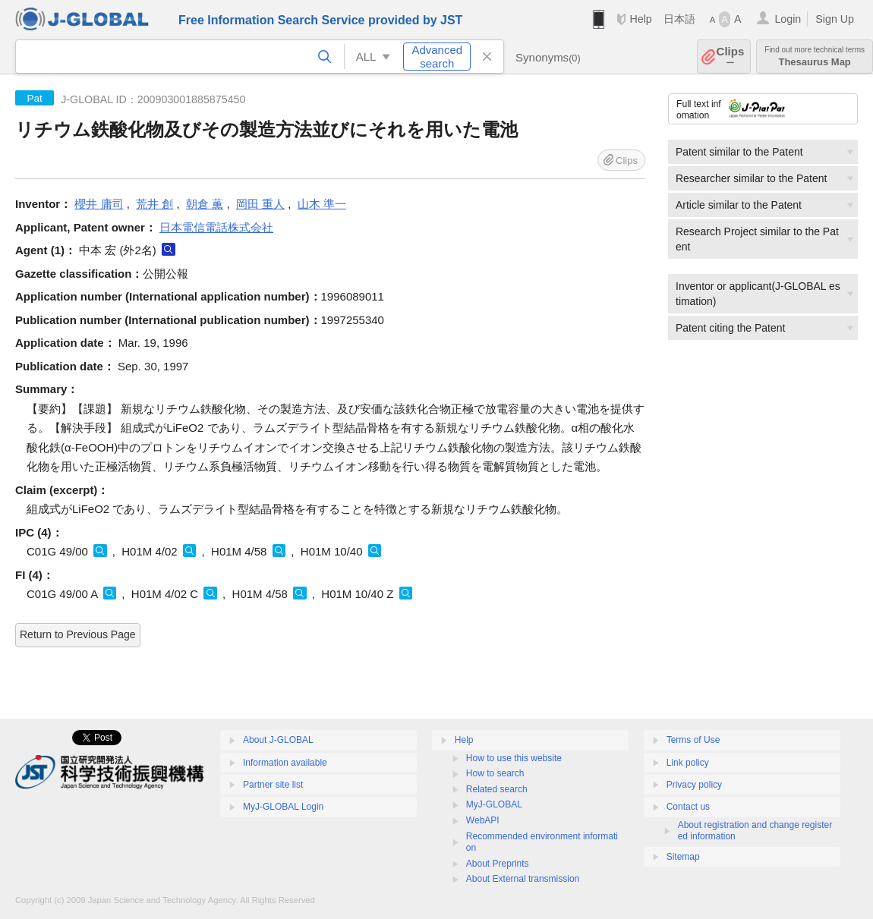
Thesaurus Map (814, 57)
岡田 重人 (260, 203)
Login (787, 19)
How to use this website (514, 758)
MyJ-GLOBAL (494, 804)
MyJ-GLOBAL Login (283, 806)
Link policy (688, 762)
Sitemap (683, 856)
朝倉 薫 (204, 203)
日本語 (679, 19)
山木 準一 (322, 203)
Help (640, 19)
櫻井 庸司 (98, 203)
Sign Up (834, 19)
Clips (731, 56)
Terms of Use (693, 740)
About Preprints (497, 863)
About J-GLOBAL (278, 740)
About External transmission (522, 878)
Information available (285, 762)
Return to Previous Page (78, 634)
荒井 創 (154, 203)
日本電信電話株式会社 (216, 227)
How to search (495, 773)
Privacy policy (694, 784)
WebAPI (483, 820)
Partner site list (273, 784)
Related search (497, 789)
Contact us (688, 806)
